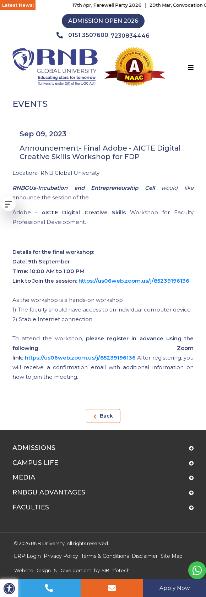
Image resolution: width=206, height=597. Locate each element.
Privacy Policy (61, 556)
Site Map (172, 556)
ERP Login (27, 556)
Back (103, 416)
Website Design (32, 570)
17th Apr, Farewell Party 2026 (111, 5)
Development (75, 570)
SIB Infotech (116, 570)
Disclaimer (145, 556)
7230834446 (130, 35)
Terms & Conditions (105, 556)
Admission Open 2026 (103, 20)
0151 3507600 (82, 35)
